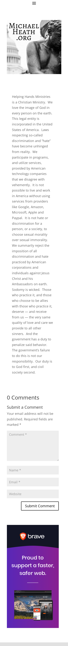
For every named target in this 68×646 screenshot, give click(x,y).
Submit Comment (40, 505)
